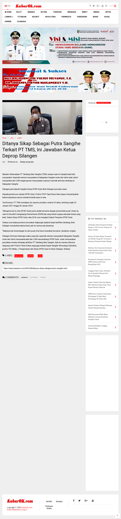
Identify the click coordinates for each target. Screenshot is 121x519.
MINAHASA (71, 12)
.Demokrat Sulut (103, 103)
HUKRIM (8, 21)
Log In (24, 510)
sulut (11, 138)
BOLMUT (35, 17)
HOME (8, 12)
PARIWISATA (66, 17)
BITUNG (44, 12)
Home (4, 138)
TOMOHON (57, 12)
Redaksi (59, 501)
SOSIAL (107, 17)
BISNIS (95, 17)
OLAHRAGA (21, 21)
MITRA (108, 12)
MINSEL (96, 12)
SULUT (19, 12)
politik (19, 138)
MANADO (31, 12)
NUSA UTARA (50, 17)
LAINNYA (9, 17)
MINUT (85, 12)
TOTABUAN (21, 17)
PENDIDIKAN (82, 17)
